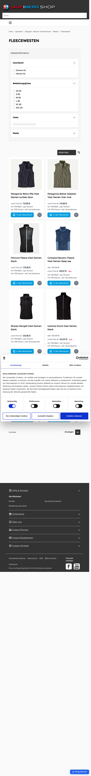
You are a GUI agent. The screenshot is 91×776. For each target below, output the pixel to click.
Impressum (13, 564)
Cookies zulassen (74, 416)
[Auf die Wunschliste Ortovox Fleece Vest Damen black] (39, 283)
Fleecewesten (65, 31)
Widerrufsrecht (50, 558)
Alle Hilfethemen (15, 496)
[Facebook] (69, 566)
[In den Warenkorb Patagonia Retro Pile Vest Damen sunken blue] (22, 214)
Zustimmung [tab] (15, 365)
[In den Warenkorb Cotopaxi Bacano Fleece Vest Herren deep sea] (58, 283)
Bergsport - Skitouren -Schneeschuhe (38, 31)
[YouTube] (77, 566)
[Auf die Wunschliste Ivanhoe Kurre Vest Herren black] (76, 351)
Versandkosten (34, 209)
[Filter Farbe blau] (21, 124)
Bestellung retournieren (18, 506)
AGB (41, 558)
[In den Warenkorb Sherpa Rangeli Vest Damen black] (22, 351)
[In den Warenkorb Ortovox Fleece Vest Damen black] (22, 283)
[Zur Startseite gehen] (44, 7)
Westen (55, 31)
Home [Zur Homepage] (11, 31)
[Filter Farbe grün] (33, 124)
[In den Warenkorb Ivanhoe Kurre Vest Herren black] (58, 351)
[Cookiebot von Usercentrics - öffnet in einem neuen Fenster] (77, 358)
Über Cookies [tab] (75, 365)
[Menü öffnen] (10, 23)
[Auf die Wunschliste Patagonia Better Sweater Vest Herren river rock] (76, 215)
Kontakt (12, 501)
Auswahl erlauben (45, 416)
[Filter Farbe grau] (27, 124)
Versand (29, 206)
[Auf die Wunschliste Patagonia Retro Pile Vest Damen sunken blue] (39, 215)
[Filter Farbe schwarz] (15, 124)
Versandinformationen (53, 501)
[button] (44, 491)
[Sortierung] (66, 152)
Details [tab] (46, 365)
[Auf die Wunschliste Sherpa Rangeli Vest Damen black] (39, 351)
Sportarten (18, 31)
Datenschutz (32, 558)
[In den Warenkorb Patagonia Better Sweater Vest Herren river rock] (58, 214)
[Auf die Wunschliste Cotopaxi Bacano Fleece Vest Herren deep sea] (76, 283)
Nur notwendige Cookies (16, 416)
